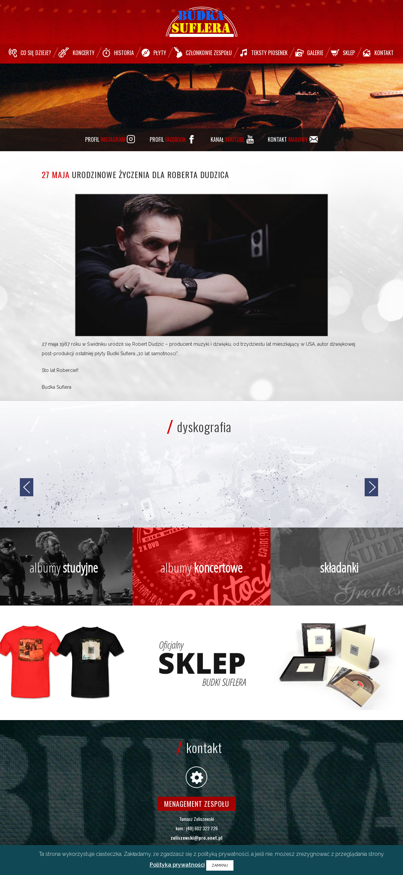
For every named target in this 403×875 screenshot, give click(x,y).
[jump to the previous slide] (26, 487)
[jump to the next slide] (371, 487)
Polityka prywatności (177, 865)
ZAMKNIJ (220, 865)
